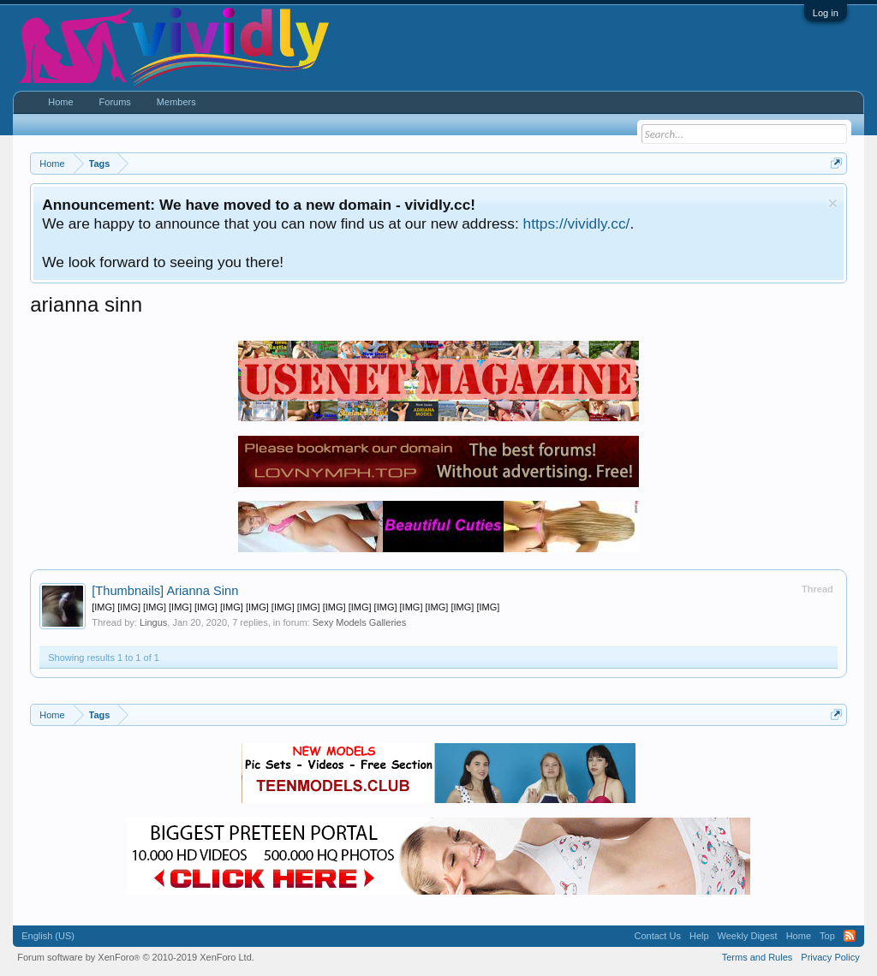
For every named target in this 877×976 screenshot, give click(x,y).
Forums (115, 102)
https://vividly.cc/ (576, 223)
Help (699, 936)
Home (60, 102)
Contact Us (658, 936)
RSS (850, 936)
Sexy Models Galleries (359, 622)
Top (827, 936)
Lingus (153, 622)
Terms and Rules (757, 957)
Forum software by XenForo (135, 957)
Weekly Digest (748, 936)
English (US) (48, 936)
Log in (825, 13)
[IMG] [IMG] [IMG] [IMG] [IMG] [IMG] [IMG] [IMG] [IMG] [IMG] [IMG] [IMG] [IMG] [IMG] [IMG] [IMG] (295, 607)
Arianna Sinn (165, 591)
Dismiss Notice (832, 203)
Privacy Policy (830, 957)
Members (176, 102)
